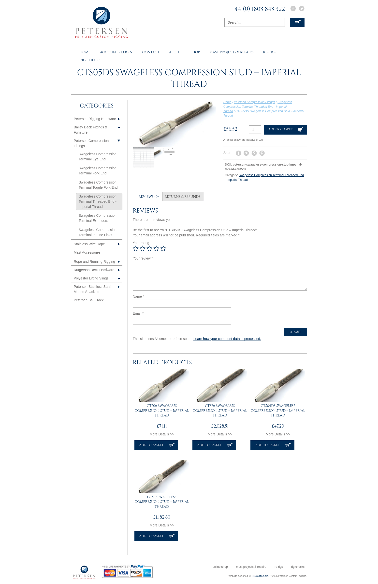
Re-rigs (269, 52)
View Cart (297, 22)
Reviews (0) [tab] (149, 196)
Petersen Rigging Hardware (95, 119)
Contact (150, 52)
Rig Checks (90, 60)
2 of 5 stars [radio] (142, 248)
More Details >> (162, 434)
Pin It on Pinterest (262, 153)
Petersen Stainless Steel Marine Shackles (92, 289)
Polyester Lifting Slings (91, 278)
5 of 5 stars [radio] (163, 248)
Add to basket (280, 129)
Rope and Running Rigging (94, 261)
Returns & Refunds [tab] (182, 196)
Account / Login (116, 52)
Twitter (302, 8)
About (175, 52)
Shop (195, 52)
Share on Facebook (238, 153)
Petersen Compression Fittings (254, 102)
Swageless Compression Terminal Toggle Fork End (98, 184)
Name (138, 296)
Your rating (141, 243)
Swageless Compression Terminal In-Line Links (97, 232)
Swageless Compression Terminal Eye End (97, 156)
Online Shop (220, 567)
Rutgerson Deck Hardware (94, 270)
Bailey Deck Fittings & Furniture (90, 129)
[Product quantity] (255, 129)
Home (85, 52)
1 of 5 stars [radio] (136, 248)
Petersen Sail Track (88, 300)
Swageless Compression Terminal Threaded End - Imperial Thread (257, 106)
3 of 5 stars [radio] (149, 248)
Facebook (293, 8)
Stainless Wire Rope (89, 244)
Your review (143, 258)
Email (138, 313)
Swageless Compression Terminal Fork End (97, 170)
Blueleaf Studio (260, 576)
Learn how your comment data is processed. (227, 339)
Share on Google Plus (254, 153)
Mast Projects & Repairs (231, 52)
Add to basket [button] (151, 445)
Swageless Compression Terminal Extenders (97, 218)
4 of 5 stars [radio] (156, 248)
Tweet (246, 153)
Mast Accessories (87, 252)
